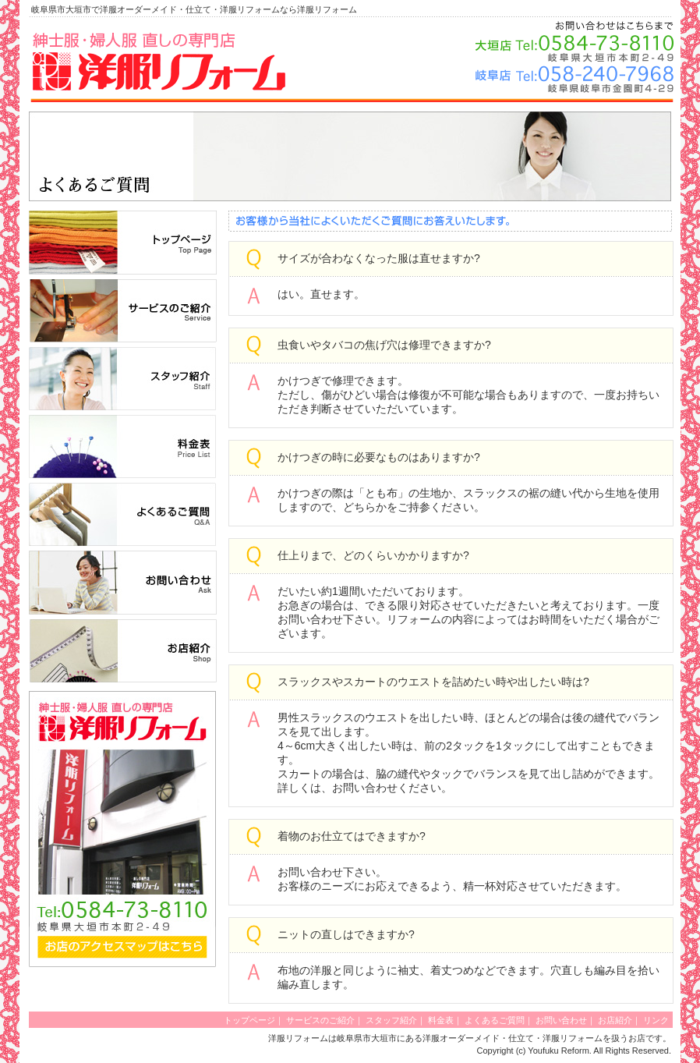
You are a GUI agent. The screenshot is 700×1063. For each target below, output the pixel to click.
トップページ (249, 1020)
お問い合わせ (561, 1020)
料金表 (441, 1020)
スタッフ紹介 (391, 1020)
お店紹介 (615, 1020)
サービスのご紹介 (320, 1020)
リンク (656, 1020)
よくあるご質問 (495, 1020)
